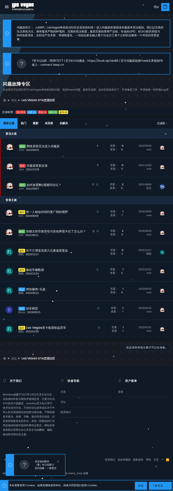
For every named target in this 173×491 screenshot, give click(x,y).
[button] (7, 7)
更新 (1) (42, 112)
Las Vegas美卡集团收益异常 (46, 328)
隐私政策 (138, 460)
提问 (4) (63, 112)
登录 (120, 391)
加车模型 (32, 308)
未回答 (49, 123)
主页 (63, 391)
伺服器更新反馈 (37, 165)
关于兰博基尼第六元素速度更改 (47, 250)
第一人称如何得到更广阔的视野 (47, 212)
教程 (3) (53, 112)
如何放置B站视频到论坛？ (44, 185)
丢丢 (148, 188)
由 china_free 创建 (76, 473)
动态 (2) (32, 112)
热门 (23, 123)
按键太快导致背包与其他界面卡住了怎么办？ (56, 231)
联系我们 (66, 412)
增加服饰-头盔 (36, 289)
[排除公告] (58, 462)
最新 (35, 123)
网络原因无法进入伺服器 (43, 146)
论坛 (63, 401)
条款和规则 (124, 460)
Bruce (21, 312)
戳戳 (21, 254)
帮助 (148, 460)
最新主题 (8, 123)
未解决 (64, 123)
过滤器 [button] (161, 123)
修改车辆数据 (35, 270)
